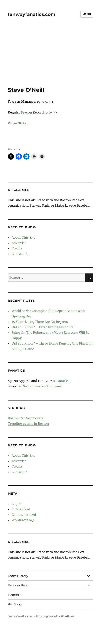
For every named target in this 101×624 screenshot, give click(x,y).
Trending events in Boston (28, 423)
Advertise (19, 243)
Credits (17, 248)
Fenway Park (18, 585)
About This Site (23, 237)
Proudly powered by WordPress (55, 616)
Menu (87, 14)
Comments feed (24, 515)
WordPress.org (23, 520)
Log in (16, 504)
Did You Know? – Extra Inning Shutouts (42, 327)
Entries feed (21, 509)
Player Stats (17, 123)
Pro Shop (15, 604)
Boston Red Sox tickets (25, 418)
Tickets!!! (14, 595)
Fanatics (62, 381)
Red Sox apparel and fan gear (39, 386)
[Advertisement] (51, 58)
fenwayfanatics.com (31, 14)
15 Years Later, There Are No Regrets (40, 322)
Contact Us (20, 254)
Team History (18, 576)
